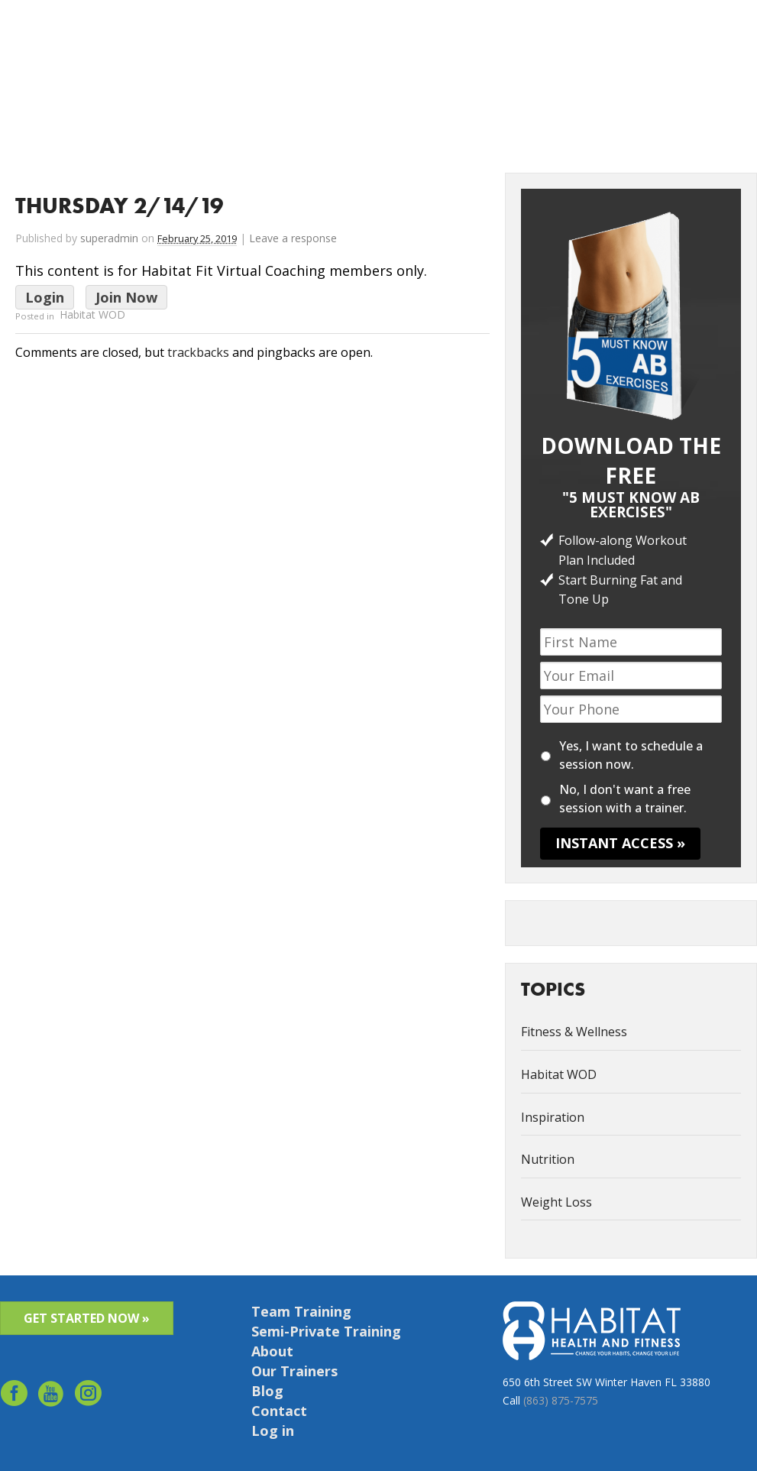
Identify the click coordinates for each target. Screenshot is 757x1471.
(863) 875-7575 (560, 1400)
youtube (51, 1396)
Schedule (675, 31)
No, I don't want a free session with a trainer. (625, 798)
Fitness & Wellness (574, 1031)
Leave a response (293, 238)
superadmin (109, 238)
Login (44, 297)
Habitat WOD (92, 315)
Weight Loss (556, 1202)
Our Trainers (294, 1371)
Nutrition (547, 1159)
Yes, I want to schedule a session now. (631, 755)
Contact (620, 31)
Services (434, 31)
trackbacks (198, 352)
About (484, 31)
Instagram (89, 1396)
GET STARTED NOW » (87, 1318)
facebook (14, 1396)
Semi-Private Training (326, 1331)
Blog (267, 1391)
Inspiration (552, 1117)
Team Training (301, 1311)
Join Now (126, 297)
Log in (727, 31)
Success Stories (550, 31)
